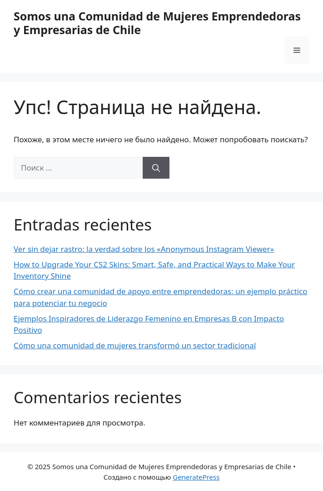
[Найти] (156, 168)
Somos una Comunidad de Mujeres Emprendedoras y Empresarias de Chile (157, 22)
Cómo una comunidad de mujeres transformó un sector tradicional (135, 345)
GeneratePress (196, 476)
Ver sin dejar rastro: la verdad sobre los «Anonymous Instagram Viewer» (144, 249)
